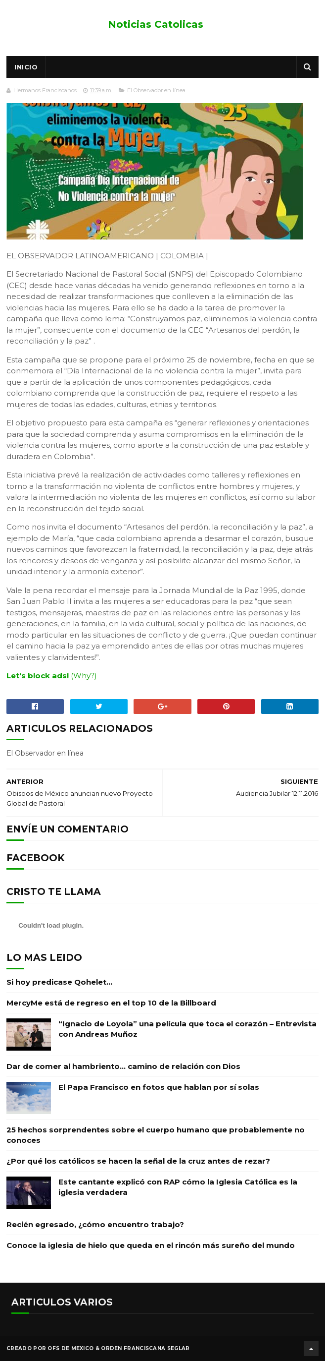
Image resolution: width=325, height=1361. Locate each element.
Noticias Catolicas (155, 24)
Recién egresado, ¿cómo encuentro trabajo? (95, 1224)
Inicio (26, 67)
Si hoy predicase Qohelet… (59, 982)
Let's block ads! (37, 675)
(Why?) (84, 675)
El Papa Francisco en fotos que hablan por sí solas (158, 1087)
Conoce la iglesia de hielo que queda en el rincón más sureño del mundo (150, 1245)
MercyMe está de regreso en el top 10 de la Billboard (111, 1002)
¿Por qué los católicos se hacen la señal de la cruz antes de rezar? (138, 1161)
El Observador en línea (156, 90)
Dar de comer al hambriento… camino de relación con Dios (123, 1066)
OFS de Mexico (70, 1348)
